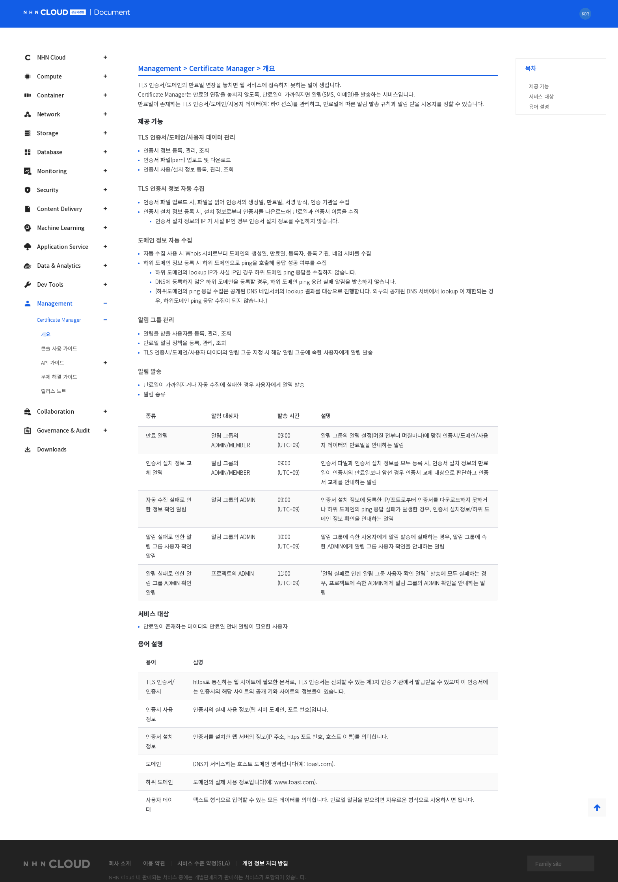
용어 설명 (539, 106)
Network (42, 114)
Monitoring (45, 171)
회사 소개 (120, 863)
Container (44, 95)
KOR (585, 14)
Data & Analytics (52, 265)
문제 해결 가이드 (59, 376)
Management (48, 303)
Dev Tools (43, 284)
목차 (530, 68)
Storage (41, 133)
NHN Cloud (44, 57)
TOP (597, 807)
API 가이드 (52, 362)
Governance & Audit (57, 430)
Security (41, 190)
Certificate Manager (59, 319)
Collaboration (49, 411)
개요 (45, 334)
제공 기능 (539, 86)
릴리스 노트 (53, 391)
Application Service (56, 246)
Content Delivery (53, 209)
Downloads (45, 449)
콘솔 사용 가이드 (59, 348)
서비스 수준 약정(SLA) (203, 863)
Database (43, 152)
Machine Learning (54, 228)
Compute (43, 76)
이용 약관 (154, 863)
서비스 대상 (541, 96)
